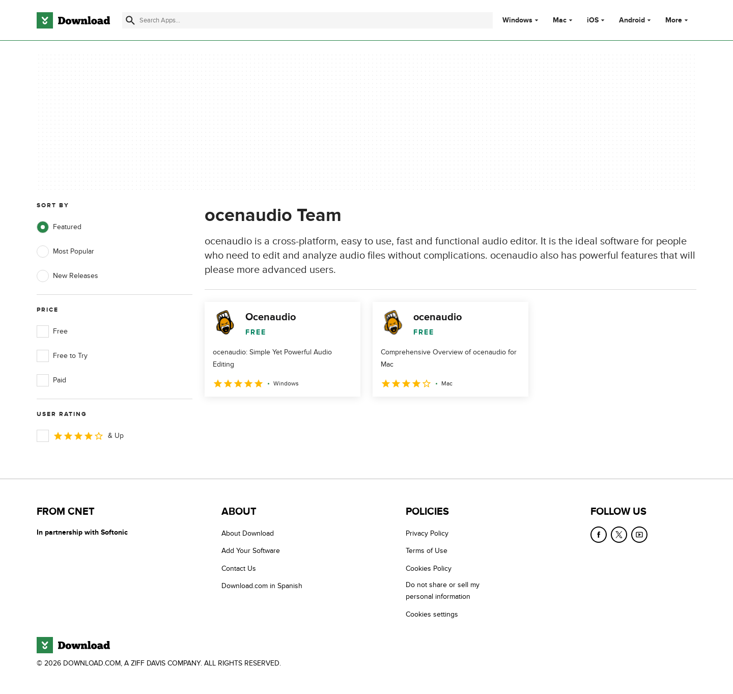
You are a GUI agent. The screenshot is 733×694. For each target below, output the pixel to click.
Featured (59, 227)
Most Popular (65, 251)
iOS (593, 20)
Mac (560, 20)
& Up (80, 436)
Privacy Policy (427, 533)
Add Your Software (250, 550)
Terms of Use (426, 550)
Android (632, 20)
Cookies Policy (429, 568)
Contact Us (238, 568)
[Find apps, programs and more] (307, 20)
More (677, 20)
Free (52, 331)
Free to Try (62, 356)
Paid (51, 380)
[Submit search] (130, 20)
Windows (517, 20)
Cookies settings (432, 614)
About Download (247, 533)
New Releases (67, 276)
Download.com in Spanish (261, 585)
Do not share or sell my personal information (443, 590)
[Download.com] (73, 20)
